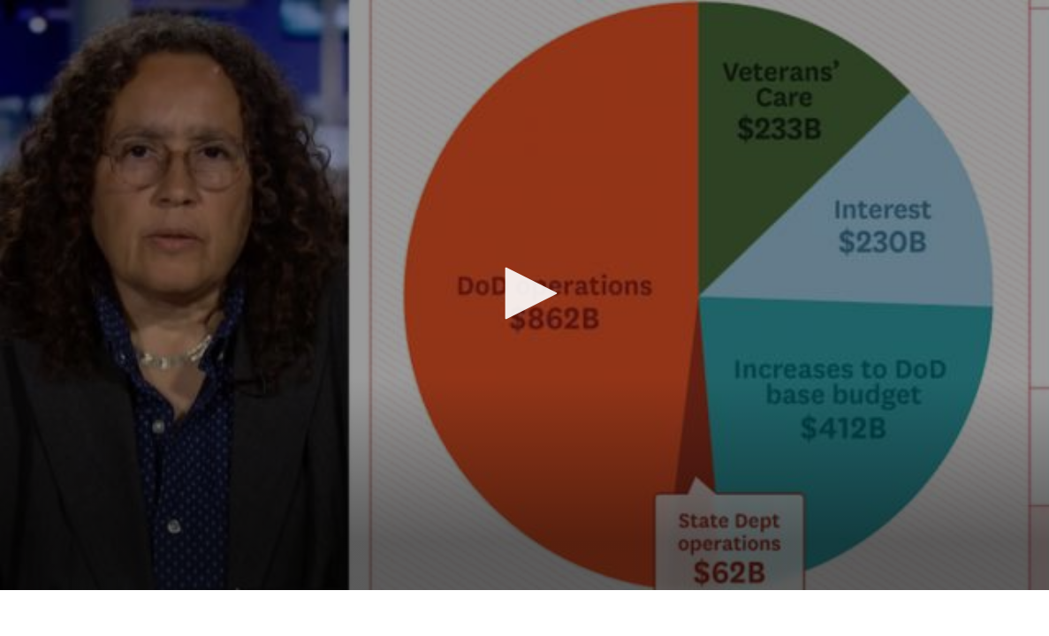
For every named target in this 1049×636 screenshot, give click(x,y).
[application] (524, 295)
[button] (525, 293)
